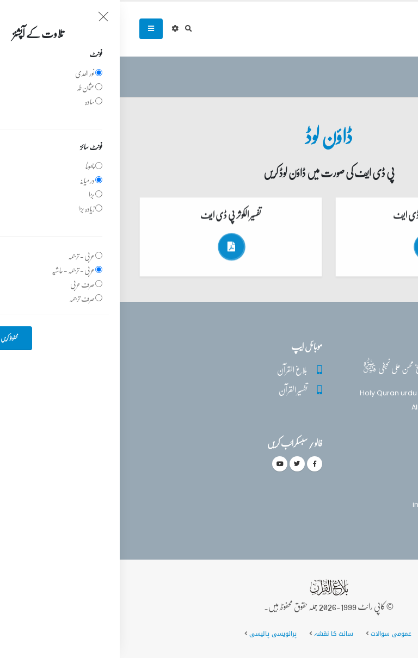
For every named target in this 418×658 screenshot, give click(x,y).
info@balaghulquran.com (338, 504)
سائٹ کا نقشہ (213, 634)
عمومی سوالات (271, 634)
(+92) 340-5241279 (351, 485)
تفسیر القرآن (173, 389)
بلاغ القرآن (172, 369)
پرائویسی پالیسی (152, 634)
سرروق (388, 77)
